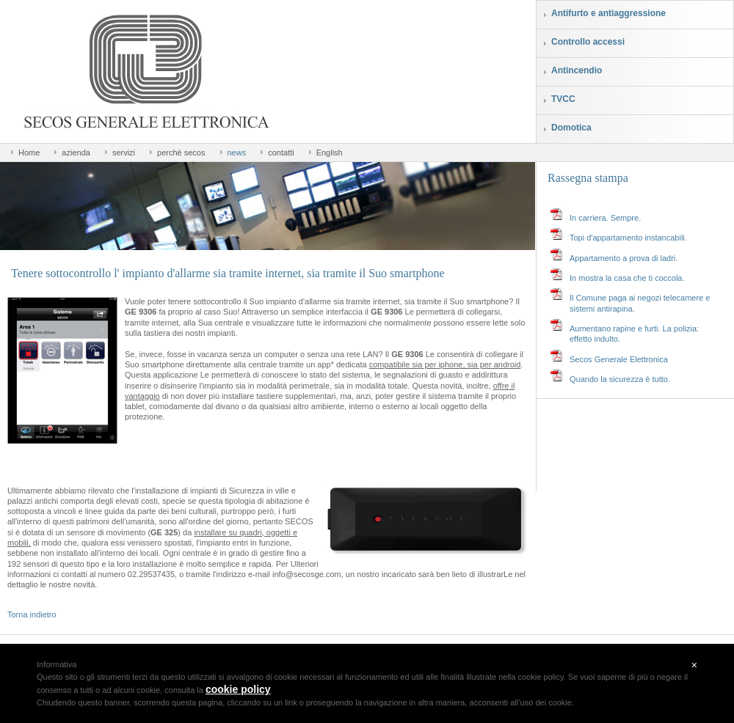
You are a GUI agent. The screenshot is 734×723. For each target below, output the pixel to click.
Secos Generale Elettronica (619, 359)
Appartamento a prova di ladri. (623, 258)
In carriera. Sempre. (605, 217)
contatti (281, 152)
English (329, 152)
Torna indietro (32, 614)
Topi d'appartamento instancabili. (628, 237)
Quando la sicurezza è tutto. (620, 379)
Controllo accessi (588, 42)
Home (29, 152)
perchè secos (181, 152)
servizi (123, 152)
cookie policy (238, 689)
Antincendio (576, 70)
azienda (76, 152)
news (237, 152)
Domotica (571, 127)
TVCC (563, 99)
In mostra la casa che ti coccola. (627, 278)
